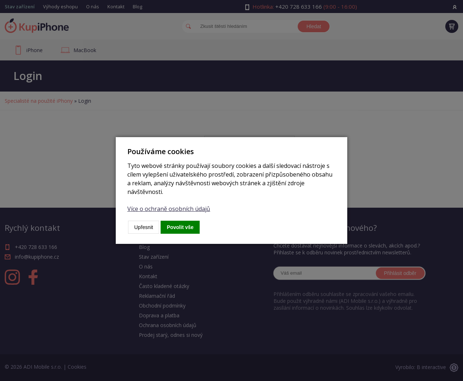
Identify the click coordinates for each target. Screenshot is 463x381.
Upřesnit (143, 227)
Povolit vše (180, 227)
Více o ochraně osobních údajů (168, 209)
